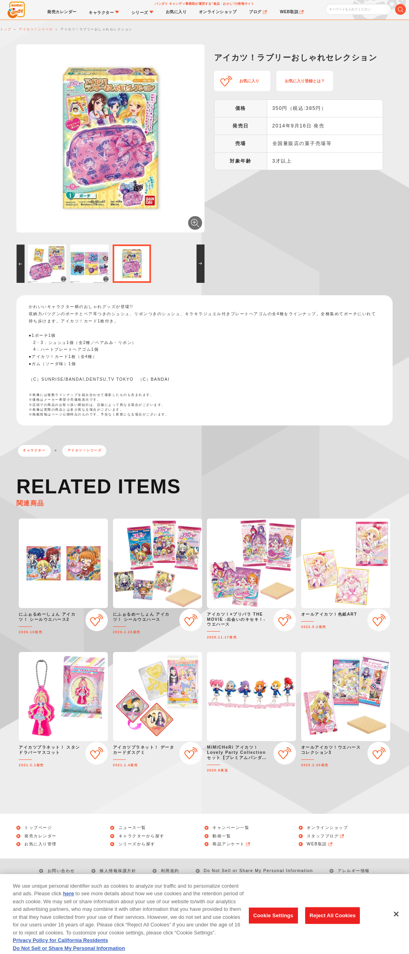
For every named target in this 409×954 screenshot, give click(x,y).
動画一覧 (221, 836)
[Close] (396, 923)
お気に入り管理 (40, 844)
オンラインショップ (327, 828)
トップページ (38, 828)
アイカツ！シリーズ (85, 450)
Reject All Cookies (332, 925)
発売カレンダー (40, 836)
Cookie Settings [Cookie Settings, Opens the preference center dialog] (273, 925)
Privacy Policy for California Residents (60, 949)
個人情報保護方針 (117, 871)
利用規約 (170, 871)
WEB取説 (320, 844)
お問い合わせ (61, 871)
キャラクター (34, 450)
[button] (20, 263)
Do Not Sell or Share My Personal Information (258, 871)
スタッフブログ (326, 836)
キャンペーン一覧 (230, 828)
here (68, 903)
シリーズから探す (137, 844)
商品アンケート (231, 844)
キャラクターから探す (142, 836)
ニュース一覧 (132, 828)
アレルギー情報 (354, 871)
